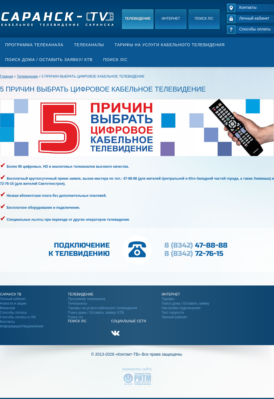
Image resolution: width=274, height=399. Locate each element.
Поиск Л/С (77, 321)
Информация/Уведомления (21, 326)
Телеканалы (89, 44)
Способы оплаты (13, 313)
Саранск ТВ (10, 294)
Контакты (7, 322)
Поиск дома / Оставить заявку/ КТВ (48, 59)
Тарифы (168, 299)
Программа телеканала (34, 44)
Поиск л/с (204, 19)
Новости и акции (13, 303)
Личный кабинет (13, 299)
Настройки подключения (181, 308)
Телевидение (138, 19)
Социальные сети (128, 321)
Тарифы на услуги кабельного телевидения (169, 44)
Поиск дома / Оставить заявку (185, 303)
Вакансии (7, 308)
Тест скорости (173, 313)
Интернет (171, 19)
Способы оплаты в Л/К (18, 317)
